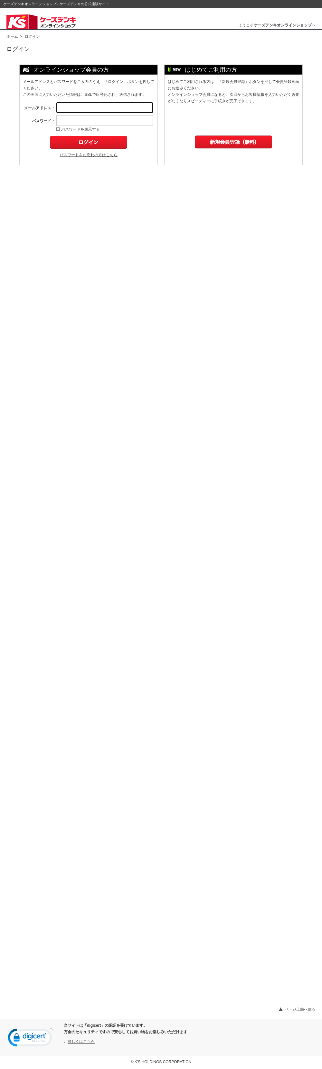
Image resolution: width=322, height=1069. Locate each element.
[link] (30, 1039)
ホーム (12, 36)
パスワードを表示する (78, 129)
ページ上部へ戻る (300, 1009)
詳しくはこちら (81, 1041)
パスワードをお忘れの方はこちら (89, 155)
